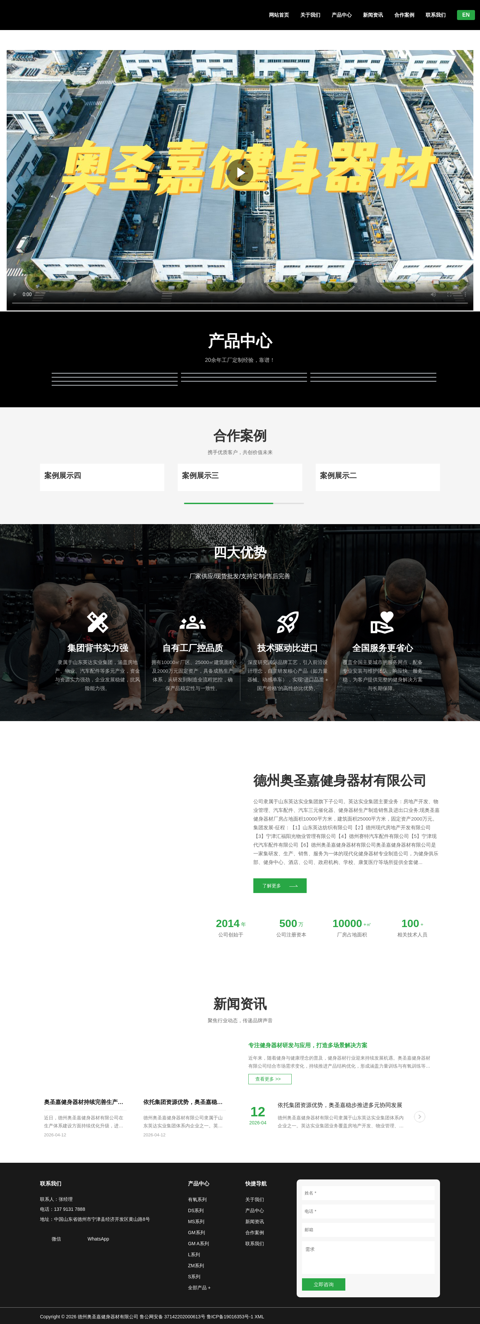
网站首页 (279, 15)
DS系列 (196, 1210)
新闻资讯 (373, 15)
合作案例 (404, 15)
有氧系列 (197, 1199)
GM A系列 (198, 1243)
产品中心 (342, 15)
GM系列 (196, 1232)
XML (259, 1316)
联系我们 (436, 15)
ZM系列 (196, 1265)
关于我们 (310, 15)
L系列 (194, 1254)
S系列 (194, 1276)
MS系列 (196, 1221)
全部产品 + (199, 1287)
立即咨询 (324, 1284)
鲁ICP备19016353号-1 (230, 1316)
